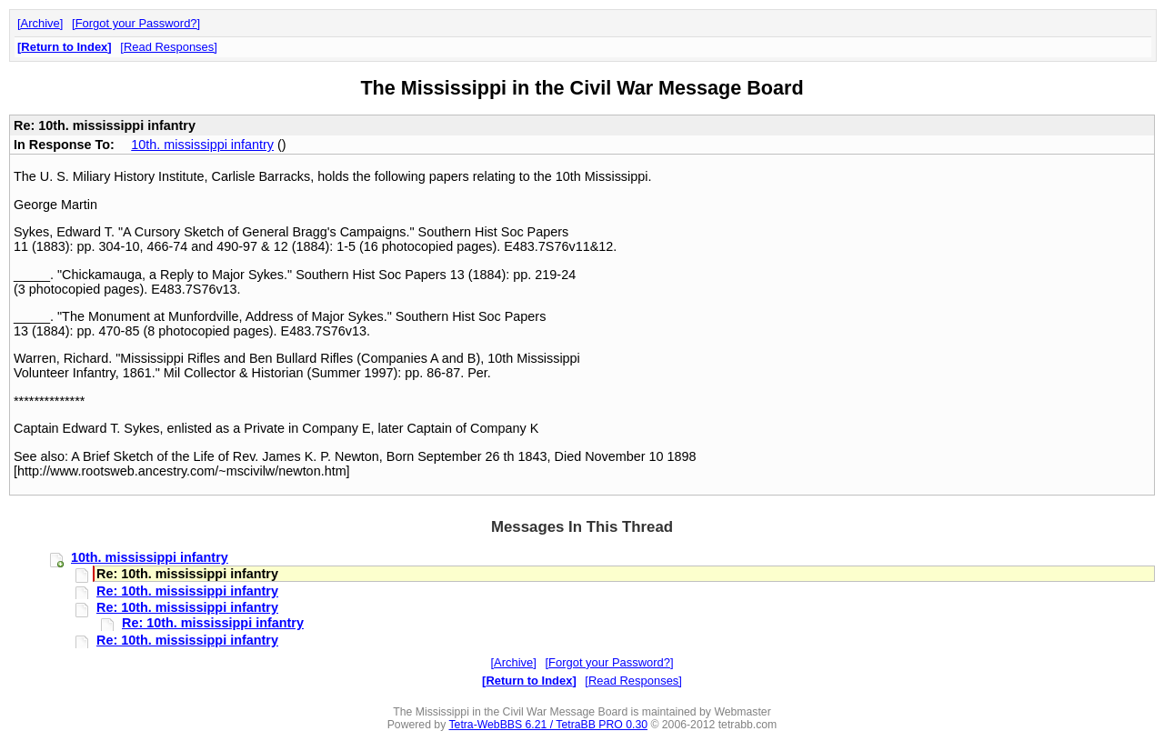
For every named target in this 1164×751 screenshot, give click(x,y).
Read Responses (169, 47)
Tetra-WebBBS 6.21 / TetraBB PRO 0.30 (547, 724)
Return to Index (64, 47)
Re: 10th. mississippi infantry (187, 591)
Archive (40, 23)
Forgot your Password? (136, 23)
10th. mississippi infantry (202, 144)
